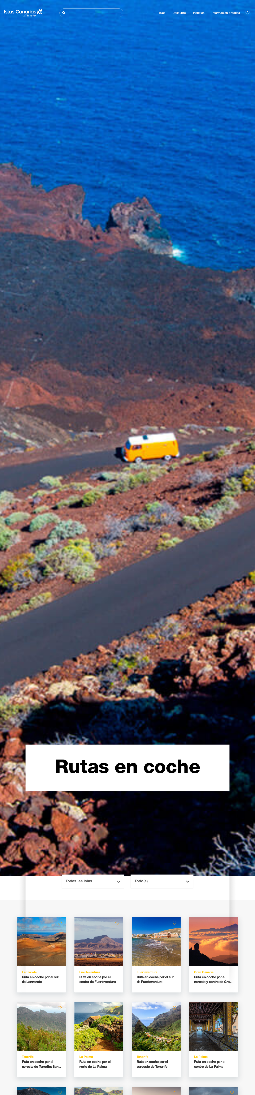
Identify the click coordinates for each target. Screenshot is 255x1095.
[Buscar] (91, 12)
